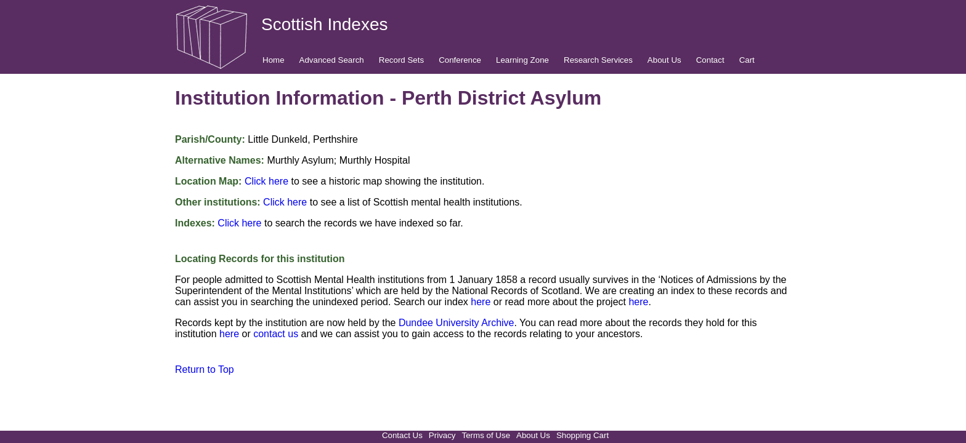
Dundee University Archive (456, 322)
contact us (275, 334)
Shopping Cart (582, 435)
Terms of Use (486, 435)
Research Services (598, 60)
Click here (266, 181)
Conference (460, 60)
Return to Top (204, 369)
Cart (747, 60)
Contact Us (402, 435)
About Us (664, 60)
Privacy (442, 435)
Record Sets (401, 60)
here (480, 302)
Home (273, 60)
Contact (710, 60)
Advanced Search (331, 60)
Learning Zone (522, 60)
